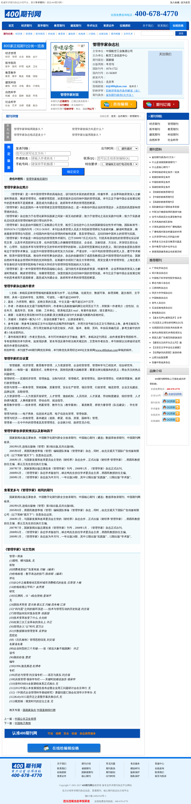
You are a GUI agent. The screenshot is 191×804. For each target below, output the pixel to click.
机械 (7, 95)
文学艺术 (128, 33)
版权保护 (135, 772)
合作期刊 (122, 116)
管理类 (29, 33)
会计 (35, 56)
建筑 (7, 86)
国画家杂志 (29, 710)
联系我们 (163, 25)
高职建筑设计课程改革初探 (165, 207)
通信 (28, 86)
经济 (7, 56)
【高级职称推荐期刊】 (163, 202)
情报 (35, 76)
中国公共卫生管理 (25, 718)
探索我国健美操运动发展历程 (167, 251)
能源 (28, 95)
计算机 (92, 33)
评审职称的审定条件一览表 (165, 172)
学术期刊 (40, 2)
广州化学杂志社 (160, 268)
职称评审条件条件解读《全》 (123, 90)
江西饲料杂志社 (160, 288)
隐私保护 (135, 776)
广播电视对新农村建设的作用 (167, 231)
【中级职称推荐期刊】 (163, 197)
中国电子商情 (23, 723)
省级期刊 (86, 768)
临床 (28, 66)
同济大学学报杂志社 (162, 293)
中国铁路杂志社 (160, 298)
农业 (14, 95)
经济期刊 (26, 25)
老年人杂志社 (159, 303)
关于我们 (148, 25)
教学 (14, 76)
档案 (28, 76)
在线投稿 (178, 25)
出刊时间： (119, 148)
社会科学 (173, 140)
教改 (21, 76)
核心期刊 (86, 776)
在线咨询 (159, 768)
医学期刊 (43, 25)
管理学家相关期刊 (37, 178)
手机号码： (42, 164)
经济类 (18, 33)
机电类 (82, 33)
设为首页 (185, 2)
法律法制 (103, 33)
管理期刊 (134, 116)
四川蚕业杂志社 (160, 273)
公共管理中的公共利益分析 (165, 236)
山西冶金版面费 (160, 357)
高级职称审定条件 (161, 187)
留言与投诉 (160, 776)
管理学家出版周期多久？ (86, 134)
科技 (14, 86)
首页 (11, 25)
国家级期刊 (87, 772)
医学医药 (40, 33)
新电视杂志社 (159, 312)
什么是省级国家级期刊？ (164, 162)
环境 (35, 95)
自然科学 (154, 140)
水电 (21, 86)
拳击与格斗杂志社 (161, 283)
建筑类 (71, 33)
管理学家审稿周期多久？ (28, 129)
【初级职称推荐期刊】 (163, 192)
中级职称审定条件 (161, 182)
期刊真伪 (110, 768)
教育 (7, 76)
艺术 (14, 105)
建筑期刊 (75, 25)
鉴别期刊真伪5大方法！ (120, 95)
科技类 (51, 33)
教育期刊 (59, 25)
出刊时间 (110, 776)
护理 (21, 66)
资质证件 (108, 25)
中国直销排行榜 (46, 710)
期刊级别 (110, 772)
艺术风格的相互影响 (162, 221)
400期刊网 (87, 785)
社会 (7, 105)
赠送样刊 (135, 768)
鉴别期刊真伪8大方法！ (164, 157)
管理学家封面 (69, 94)
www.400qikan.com (106, 350)
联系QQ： (111, 158)
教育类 (61, 33)
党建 (28, 105)
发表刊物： (43, 151)
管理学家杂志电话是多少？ (30, 134)
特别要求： (111, 164)
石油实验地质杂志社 (162, 307)
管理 (14, 56)
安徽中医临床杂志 (161, 362)
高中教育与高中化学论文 (164, 246)
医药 (14, 66)
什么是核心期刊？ (161, 167)
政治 (35, 105)
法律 (21, 105)
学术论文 (92, 25)
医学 (7, 66)
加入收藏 (174, 2)
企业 (21, 56)
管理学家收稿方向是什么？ (88, 129)
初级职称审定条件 (161, 177)
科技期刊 (173, 134)
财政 (28, 56)
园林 (21, 95)
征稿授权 (125, 25)
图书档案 (115, 33)
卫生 (35, 66)
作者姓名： (42, 158)
